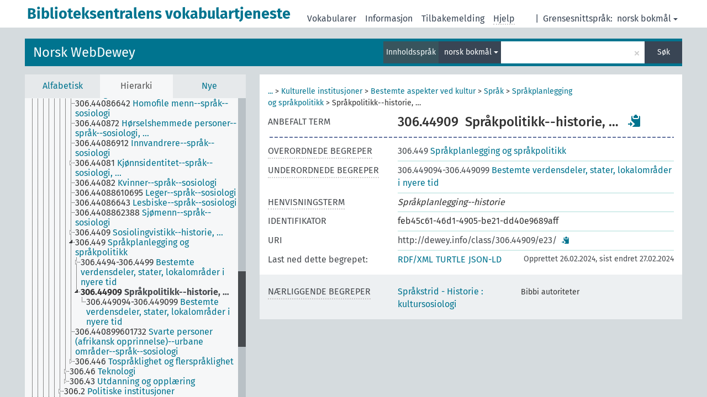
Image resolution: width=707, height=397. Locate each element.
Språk (494, 91)
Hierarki (136, 86)
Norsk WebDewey (84, 52)
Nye (209, 86)
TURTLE (451, 259)
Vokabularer (331, 18)
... (270, 91)
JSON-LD (485, 259)
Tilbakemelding (452, 18)
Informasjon (389, 18)
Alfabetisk (63, 86)
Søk (663, 52)
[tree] (135, 247)
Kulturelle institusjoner (321, 91)
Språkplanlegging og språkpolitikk (482, 151)
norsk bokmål (647, 18)
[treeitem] (161, 109)
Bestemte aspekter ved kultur (423, 91)
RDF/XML (415, 259)
